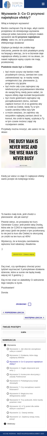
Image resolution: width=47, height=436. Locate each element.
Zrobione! (23, 304)
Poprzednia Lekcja (14, 313)
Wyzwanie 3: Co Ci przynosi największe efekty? (22, 15)
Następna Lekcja (33, 318)
